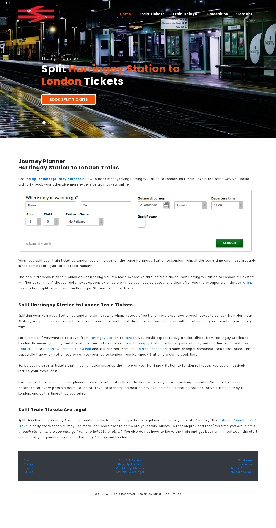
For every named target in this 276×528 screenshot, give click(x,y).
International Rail (241, 472)
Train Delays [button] (185, 13)
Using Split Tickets (130, 464)
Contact (29, 464)
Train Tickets (152, 13)
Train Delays (244, 464)
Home (127, 13)
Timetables (217, 13)
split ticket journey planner (56, 179)
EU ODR (28, 472)
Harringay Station (104, 338)
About (27, 460)
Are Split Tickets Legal (130, 472)
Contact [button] (245, 13)
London (130, 338)
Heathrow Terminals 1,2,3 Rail (67, 349)
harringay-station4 (184, 343)
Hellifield (137, 349)
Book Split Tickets (68, 99)
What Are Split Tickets (130, 468)
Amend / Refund (241, 468)
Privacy (28, 468)
